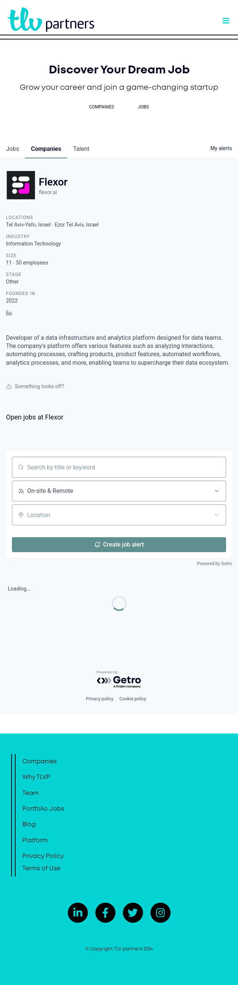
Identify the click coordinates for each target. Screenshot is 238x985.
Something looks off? (35, 386)
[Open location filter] (216, 515)
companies (46, 148)
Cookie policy (133, 698)
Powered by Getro (214, 563)
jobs (12, 148)
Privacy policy (99, 698)
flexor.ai (48, 192)
